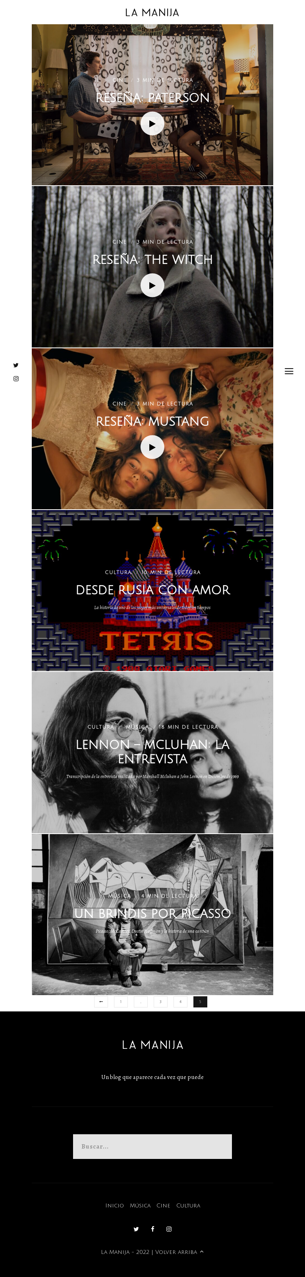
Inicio (114, 1206)
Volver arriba (180, 1252)
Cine (163, 1206)
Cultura (188, 1206)
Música (140, 1206)
